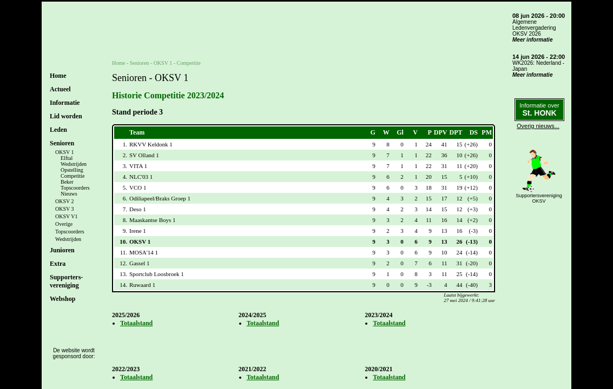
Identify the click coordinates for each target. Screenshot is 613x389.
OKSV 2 (64, 201)
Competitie (72, 176)
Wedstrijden (74, 164)
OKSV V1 (66, 216)
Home (58, 75)
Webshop (62, 299)
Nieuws (69, 194)
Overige (63, 224)
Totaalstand (136, 323)
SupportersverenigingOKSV (539, 198)
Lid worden (66, 116)
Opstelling (72, 170)
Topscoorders (75, 188)
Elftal (66, 158)
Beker (67, 182)
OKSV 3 (64, 209)
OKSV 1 (64, 152)
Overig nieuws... (538, 126)
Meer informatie (532, 40)
